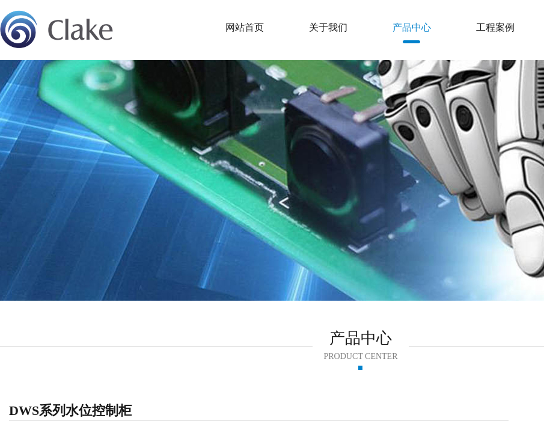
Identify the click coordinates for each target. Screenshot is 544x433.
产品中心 (412, 27)
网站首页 (244, 27)
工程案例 (495, 27)
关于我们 (328, 27)
